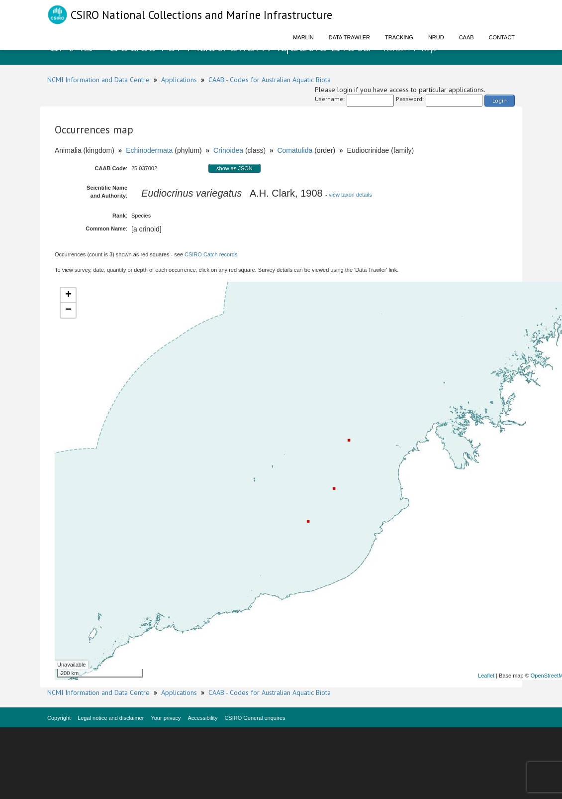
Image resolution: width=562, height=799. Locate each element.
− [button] (68, 310)
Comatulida (294, 150)
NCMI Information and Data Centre (98, 79)
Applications (179, 79)
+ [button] (68, 295)
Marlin (303, 37)
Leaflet (486, 676)
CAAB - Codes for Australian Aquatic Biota (269, 79)
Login (499, 100)
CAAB (466, 37)
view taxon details (350, 195)
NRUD (436, 37)
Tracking (399, 37)
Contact (502, 37)
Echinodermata (149, 150)
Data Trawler (349, 37)
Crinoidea (228, 150)
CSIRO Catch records (211, 254)
